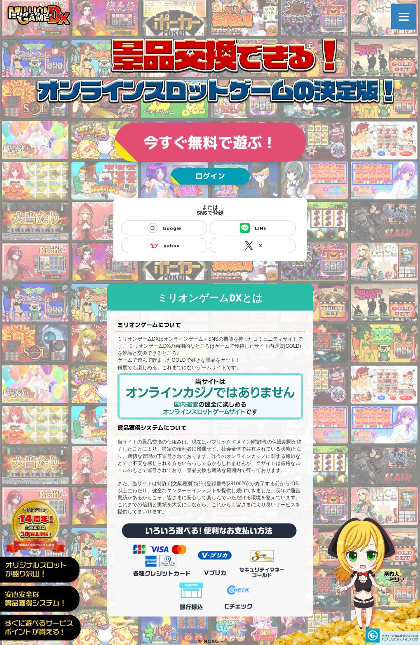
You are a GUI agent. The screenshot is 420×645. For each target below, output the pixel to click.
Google (164, 228)
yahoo (164, 245)
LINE (253, 228)
